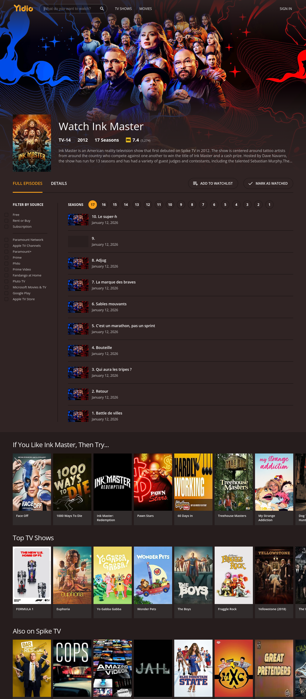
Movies (145, 8)
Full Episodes (27, 183)
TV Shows (123, 8)
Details (59, 183)
